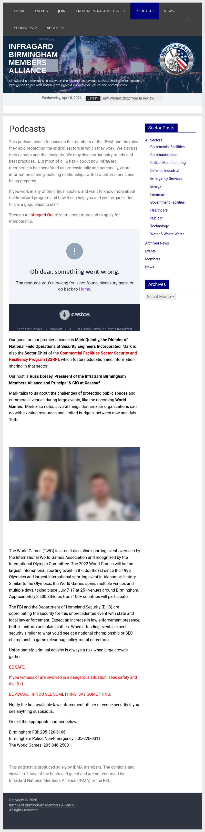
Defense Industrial (164, 171)
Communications (163, 155)
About (53, 27)
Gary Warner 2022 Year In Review (127, 98)
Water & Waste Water (167, 234)
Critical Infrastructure (98, 10)
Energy (155, 186)
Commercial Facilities (167, 147)
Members (152, 259)
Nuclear (156, 218)
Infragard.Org (41, 215)
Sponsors (23, 27)
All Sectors (153, 140)
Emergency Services (166, 178)
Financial (157, 194)
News (169, 10)
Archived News (157, 243)
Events (41, 10)
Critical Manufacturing (168, 163)
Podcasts (144, 10)
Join (62, 10)
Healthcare (159, 210)
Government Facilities (167, 202)
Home (19, 10)
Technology (159, 226)
